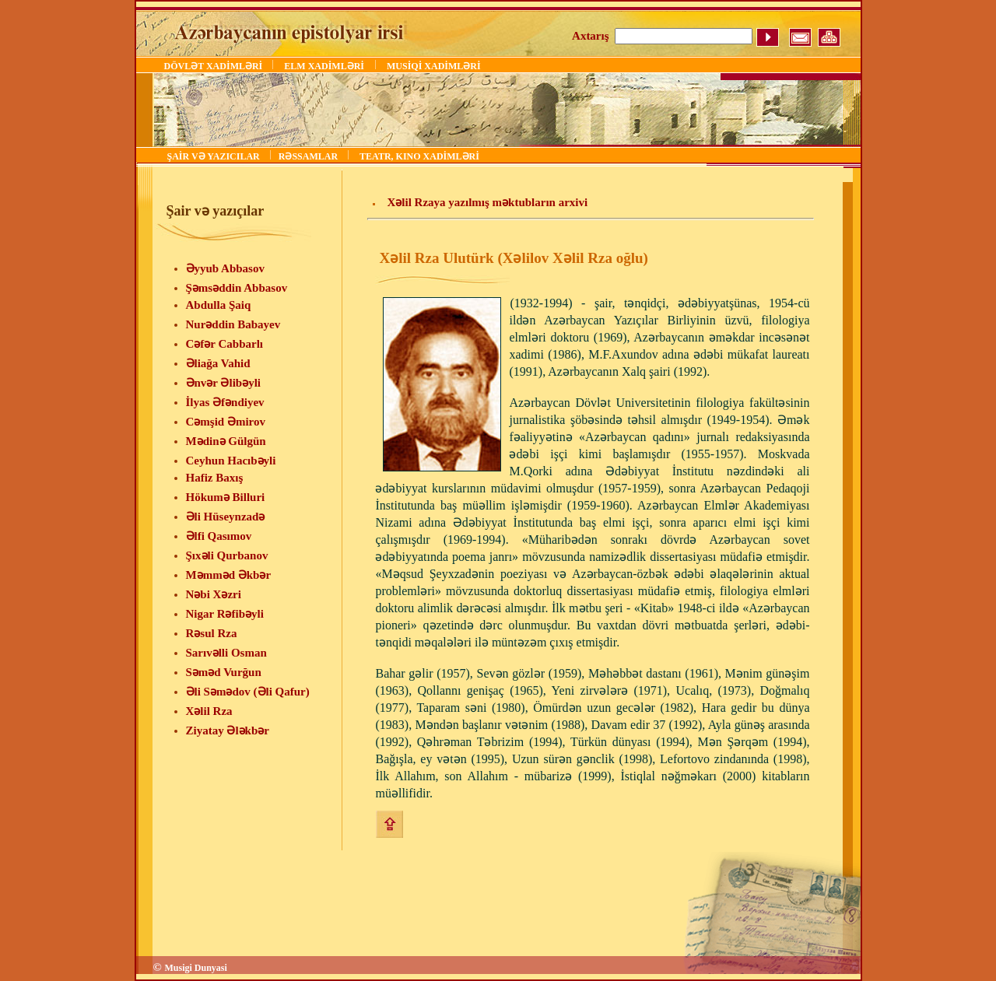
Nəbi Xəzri (213, 594)
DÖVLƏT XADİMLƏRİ (214, 66)
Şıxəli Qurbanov (227, 555)
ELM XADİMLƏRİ (324, 66)
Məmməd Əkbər (229, 575)
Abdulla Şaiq (218, 305)
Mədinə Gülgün (226, 441)
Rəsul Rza (211, 633)
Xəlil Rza (209, 711)
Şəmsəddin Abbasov (237, 288)
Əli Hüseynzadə (225, 516)
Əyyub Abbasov (225, 268)
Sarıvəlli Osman (226, 652)
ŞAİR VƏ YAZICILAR (214, 156)
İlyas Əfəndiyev (225, 402)
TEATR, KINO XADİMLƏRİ (419, 156)
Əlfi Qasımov (219, 536)
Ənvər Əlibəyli (223, 383)
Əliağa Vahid (218, 363)
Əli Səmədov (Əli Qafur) (248, 691)
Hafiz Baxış (215, 477)
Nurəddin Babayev (233, 324)
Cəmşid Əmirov (225, 421)
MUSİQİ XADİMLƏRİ (434, 66)
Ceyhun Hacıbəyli (231, 460)
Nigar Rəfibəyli (225, 614)
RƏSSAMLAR (309, 156)
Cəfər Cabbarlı (224, 344)
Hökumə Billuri (225, 497)
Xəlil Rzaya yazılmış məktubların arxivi (487, 202)
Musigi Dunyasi (195, 967)
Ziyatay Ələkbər (227, 730)
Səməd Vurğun (223, 672)
